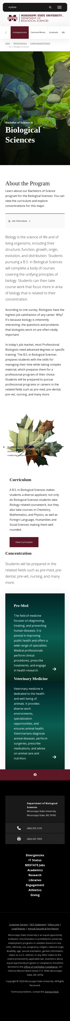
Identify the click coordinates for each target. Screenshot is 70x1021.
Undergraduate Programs (40, 43)
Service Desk (52, 991)
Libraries (35, 880)
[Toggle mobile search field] (50, 7)
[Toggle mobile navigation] (59, 7)
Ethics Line (53, 924)
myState (14, 6)
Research (35, 875)
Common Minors (37, 32)
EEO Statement (38, 924)
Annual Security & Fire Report (43, 928)
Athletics (35, 890)
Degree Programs (20, 43)
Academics (35, 870)
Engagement (35, 885)
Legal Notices (19, 928)
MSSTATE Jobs (35, 865)
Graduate (53, 32)
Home (7, 43)
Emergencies (35, 855)
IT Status (35, 860)
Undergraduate (21, 30)
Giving (35, 895)
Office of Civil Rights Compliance (41, 966)
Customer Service (18, 924)
